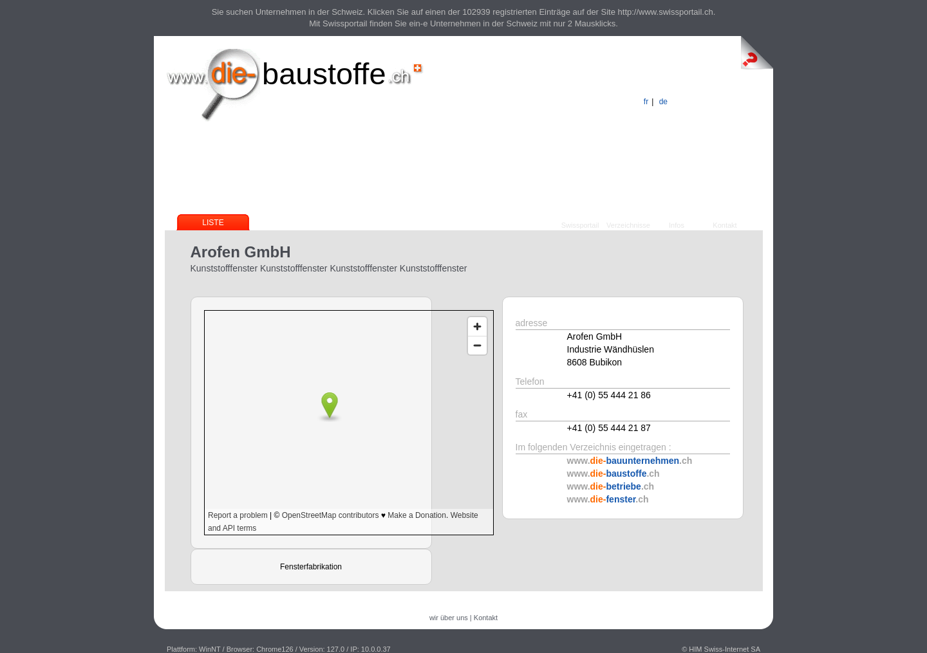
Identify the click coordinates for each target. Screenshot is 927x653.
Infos (676, 225)
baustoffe (324, 74)
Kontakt (724, 225)
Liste (212, 222)
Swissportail (580, 225)
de (663, 101)
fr (646, 101)
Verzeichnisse (628, 225)
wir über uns (448, 617)
